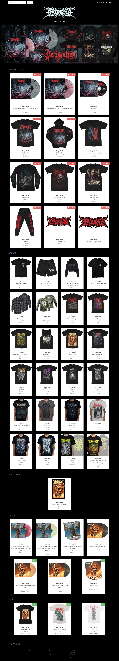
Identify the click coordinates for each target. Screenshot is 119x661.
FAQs (71, 657)
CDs (50, 652)
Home (30, 651)
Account (100, 2)
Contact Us (72, 651)
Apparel (63, 21)
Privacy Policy (73, 654)
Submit (30, 2)
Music (55, 21)
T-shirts (51, 651)
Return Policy (73, 652)
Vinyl (50, 654)
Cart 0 (108, 2)
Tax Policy (72, 656)
